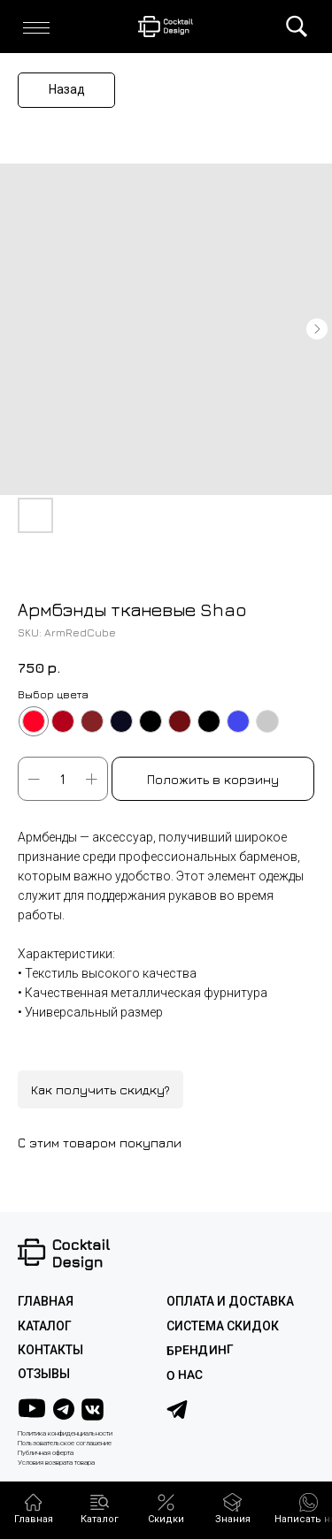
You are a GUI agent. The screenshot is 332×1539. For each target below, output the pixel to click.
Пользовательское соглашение (65, 1443)
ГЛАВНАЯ (45, 1301)
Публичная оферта (45, 1453)
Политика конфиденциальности (65, 1433)
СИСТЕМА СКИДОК (222, 1326)
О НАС (184, 1375)
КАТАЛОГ (45, 1326)
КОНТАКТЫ (50, 1350)
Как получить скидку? (100, 1089)
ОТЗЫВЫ (44, 1374)
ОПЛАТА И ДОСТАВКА (230, 1301)
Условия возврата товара (56, 1463)
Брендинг (199, 1350)
